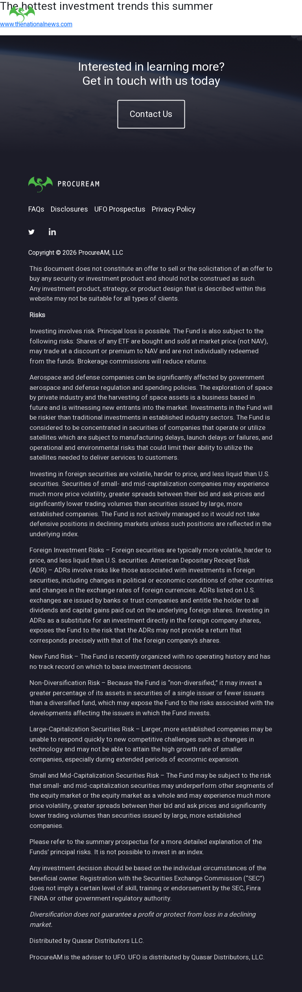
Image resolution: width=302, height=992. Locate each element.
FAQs (36, 209)
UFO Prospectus (119, 209)
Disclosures (69, 209)
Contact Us (151, 114)
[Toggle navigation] (283, 14)
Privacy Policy (173, 209)
